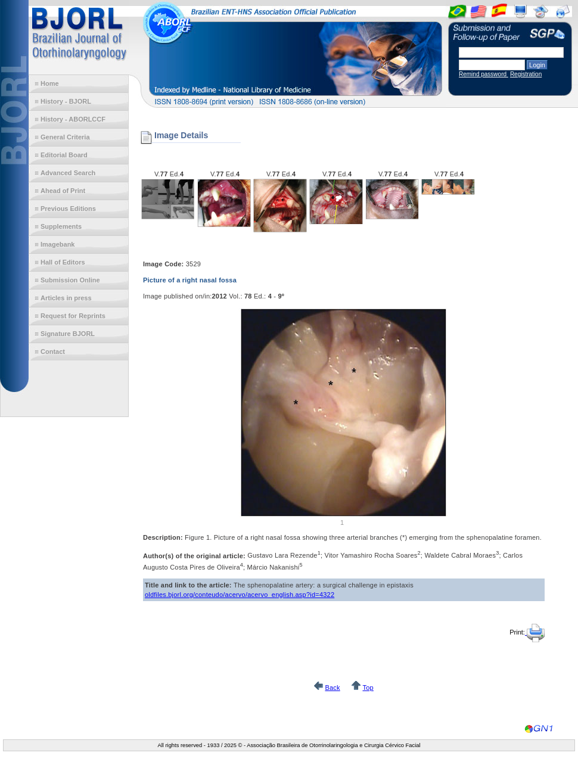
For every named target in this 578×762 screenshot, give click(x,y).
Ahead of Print (63, 190)
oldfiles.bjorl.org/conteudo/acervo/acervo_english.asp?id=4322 (239, 594)
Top (367, 687)
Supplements (61, 226)
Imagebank (57, 244)
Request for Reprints (73, 315)
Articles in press (66, 297)
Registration (526, 74)
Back (332, 687)
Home (50, 83)
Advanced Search (68, 172)
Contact (53, 351)
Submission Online (70, 280)
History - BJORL (66, 101)
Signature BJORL (68, 333)
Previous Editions (68, 208)
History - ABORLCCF (73, 119)
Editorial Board (64, 154)
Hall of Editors (63, 262)
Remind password (483, 74)
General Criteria (65, 137)
